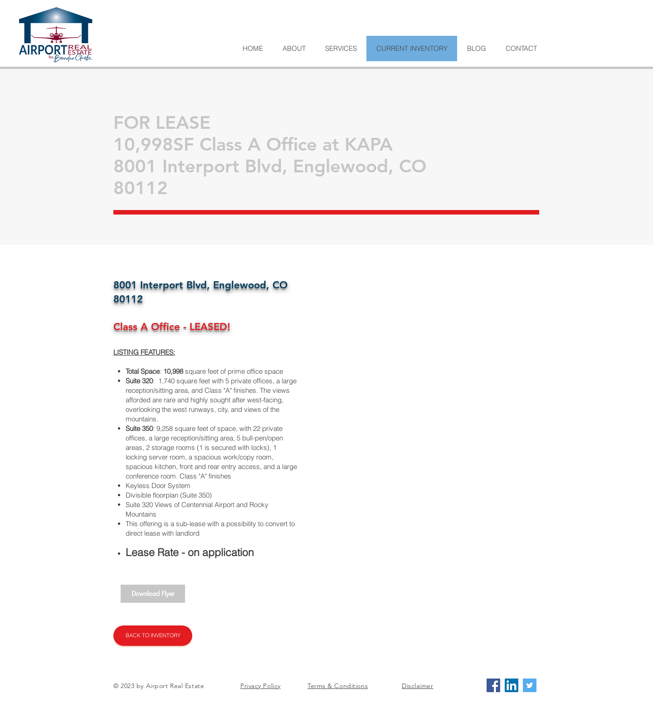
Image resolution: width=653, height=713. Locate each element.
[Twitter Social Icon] (529, 685)
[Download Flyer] (153, 594)
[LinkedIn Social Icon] (511, 685)
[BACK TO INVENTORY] (152, 635)
